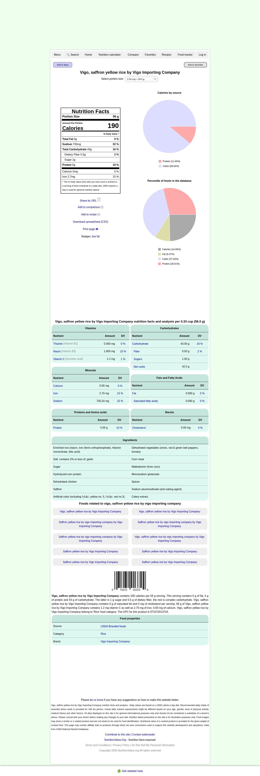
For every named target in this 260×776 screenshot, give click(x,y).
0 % (123, 343)
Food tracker (185, 54)
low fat (96, 236)
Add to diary (63, 65)
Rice (103, 633)
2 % (200, 351)
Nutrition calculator (110, 54)
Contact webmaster (143, 734)
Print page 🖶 (90, 229)
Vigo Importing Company (115, 641)
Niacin (57, 351)
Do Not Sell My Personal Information (153, 745)
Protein (57, 427)
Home (88, 54)
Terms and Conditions (98, 745)
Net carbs (139, 366)
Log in (202, 54)
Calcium (58, 385)
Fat (134, 393)
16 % (200, 343)
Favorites (150, 54)
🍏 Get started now (130, 771)
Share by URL (90, 200)
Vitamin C (59, 359)
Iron (55, 393)
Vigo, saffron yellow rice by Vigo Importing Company (90, 511)
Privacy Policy (121, 745)
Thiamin (58, 343)
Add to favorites (195, 65)
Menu (57, 54)
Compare (133, 54)
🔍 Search (72, 54)
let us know (96, 699)
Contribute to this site (117, 734)
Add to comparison (89, 207)
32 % (120, 401)
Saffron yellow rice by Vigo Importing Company (90, 551)
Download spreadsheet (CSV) (90, 221)
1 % (123, 359)
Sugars (138, 359)
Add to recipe (89, 214)
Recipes (166, 54)
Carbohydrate (140, 343)
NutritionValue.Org (115, 739)
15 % (120, 393)
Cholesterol (139, 427)
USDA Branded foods (113, 626)
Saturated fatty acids (146, 401)
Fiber (137, 351)
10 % (123, 351)
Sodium (57, 401)
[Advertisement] (130, 25)
